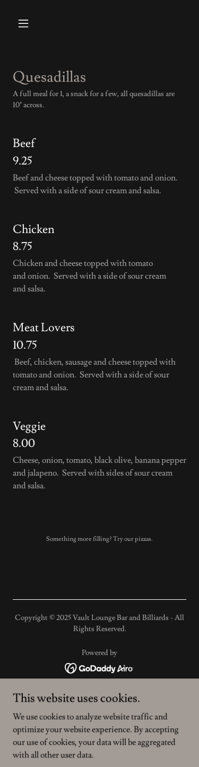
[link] (99, 666)
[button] (26, 23)
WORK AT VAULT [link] (99, 693)
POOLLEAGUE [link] (99, 708)
